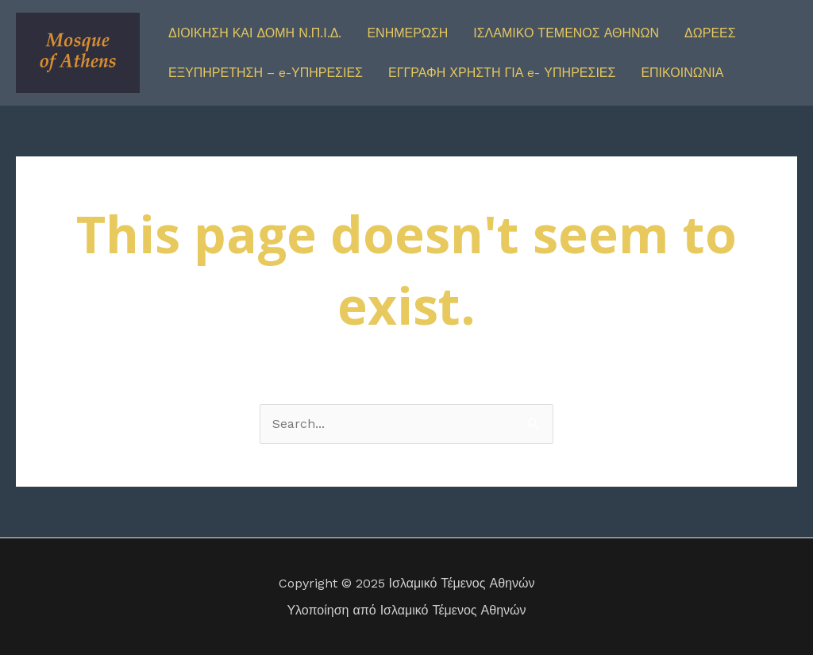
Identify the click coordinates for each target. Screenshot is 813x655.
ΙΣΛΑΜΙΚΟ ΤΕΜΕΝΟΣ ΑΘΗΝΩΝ (566, 32)
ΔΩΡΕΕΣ (710, 32)
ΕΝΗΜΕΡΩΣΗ (407, 32)
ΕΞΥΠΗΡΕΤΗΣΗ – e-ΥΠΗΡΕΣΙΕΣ (265, 72)
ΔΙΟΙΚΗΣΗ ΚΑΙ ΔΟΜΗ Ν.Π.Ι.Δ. (254, 32)
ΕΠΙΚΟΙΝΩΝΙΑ (682, 72)
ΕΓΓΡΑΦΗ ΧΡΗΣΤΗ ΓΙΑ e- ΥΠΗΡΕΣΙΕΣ (501, 72)
